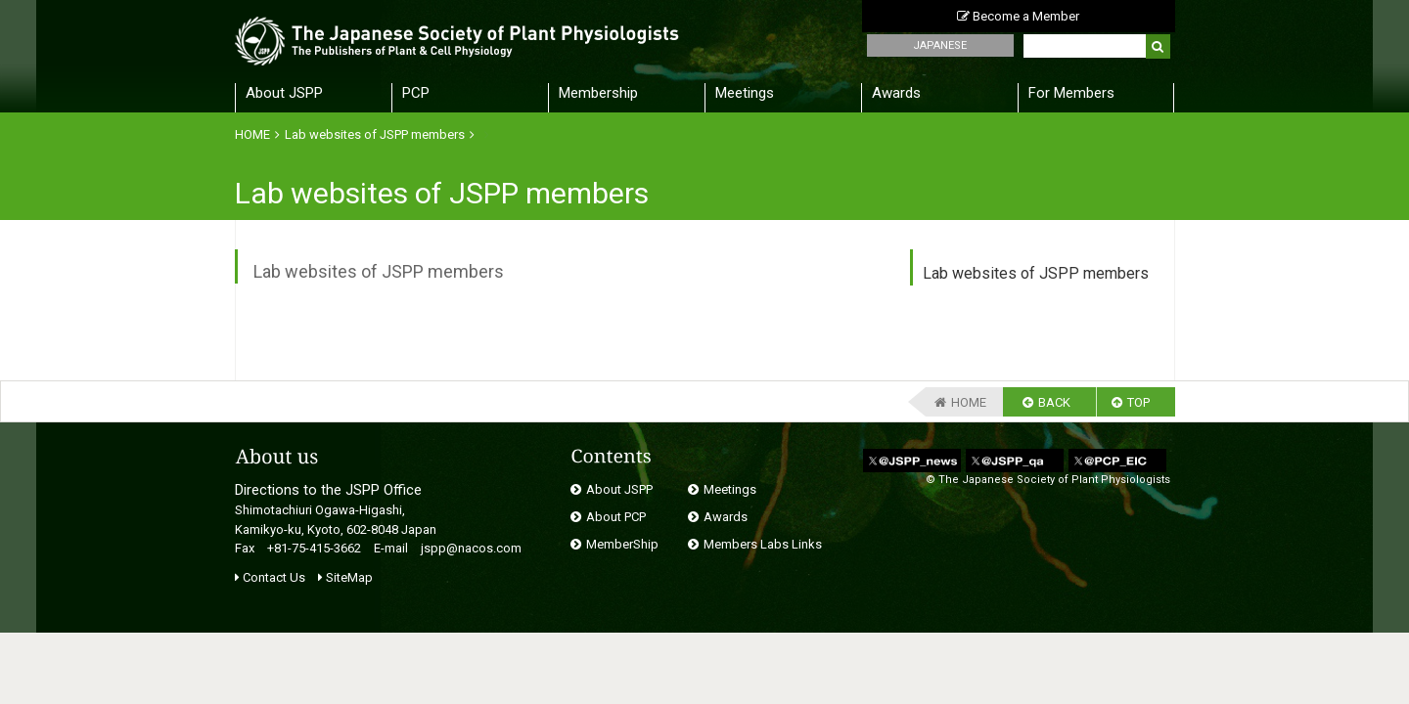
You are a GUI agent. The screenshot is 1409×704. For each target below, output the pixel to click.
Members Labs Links (763, 544)
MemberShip (622, 544)
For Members (1071, 93)
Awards (896, 93)
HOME (252, 134)
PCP (416, 93)
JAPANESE (940, 45)
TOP (1138, 402)
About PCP (616, 516)
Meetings (744, 93)
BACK (1054, 402)
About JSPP (284, 93)
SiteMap (345, 577)
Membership (598, 93)
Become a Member (1018, 16)
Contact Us (270, 577)
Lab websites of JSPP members (375, 134)
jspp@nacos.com (471, 548)
